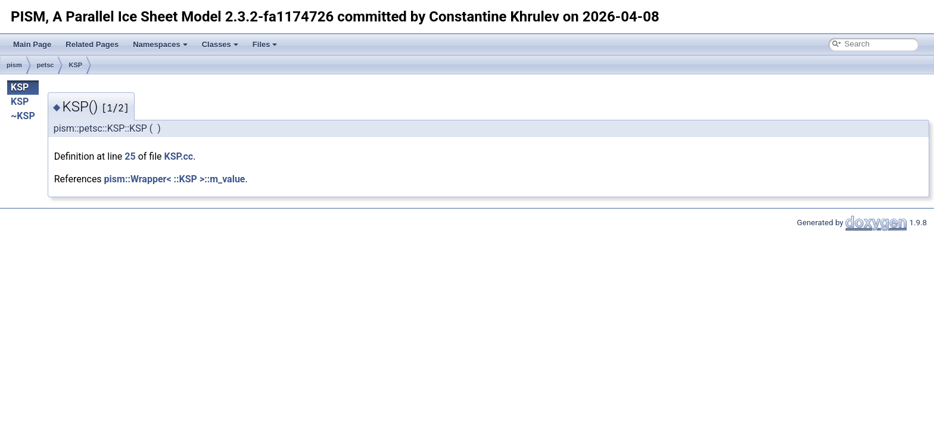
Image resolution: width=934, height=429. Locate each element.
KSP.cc (179, 156)
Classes (220, 44)
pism (14, 65)
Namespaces (160, 44)
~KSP (23, 116)
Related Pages (92, 44)
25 (129, 156)
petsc (45, 65)
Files (265, 44)
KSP (75, 65)
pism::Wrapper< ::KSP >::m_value (174, 179)
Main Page (32, 44)
